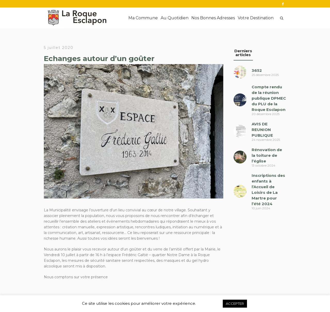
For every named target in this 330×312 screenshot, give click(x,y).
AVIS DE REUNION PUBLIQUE (262, 130)
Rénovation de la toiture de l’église (267, 155)
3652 (257, 70)
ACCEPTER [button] (235, 303)
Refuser (209, 303)
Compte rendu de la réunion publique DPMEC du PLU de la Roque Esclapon (269, 98)
